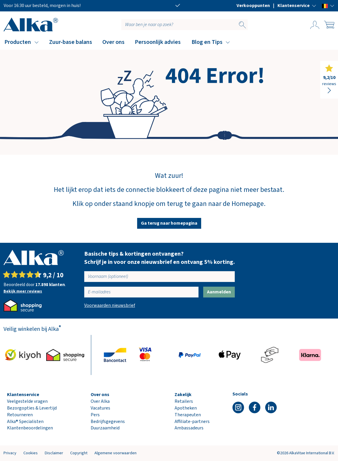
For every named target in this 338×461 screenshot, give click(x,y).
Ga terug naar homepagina (169, 223)
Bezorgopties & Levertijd (32, 408)
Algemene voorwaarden (115, 453)
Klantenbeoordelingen (30, 428)
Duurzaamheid (105, 428)
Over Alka (100, 401)
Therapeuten (188, 415)
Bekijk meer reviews (23, 291)
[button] (296, 5)
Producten (17, 42)
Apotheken (186, 408)
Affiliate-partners (192, 421)
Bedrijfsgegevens (108, 421)
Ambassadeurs (189, 428)
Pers (95, 415)
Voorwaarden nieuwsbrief (109, 305)
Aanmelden (219, 292)
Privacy (10, 453)
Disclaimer (54, 453)
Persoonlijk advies (158, 42)
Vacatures (100, 408)
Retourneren (20, 415)
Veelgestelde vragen (27, 401)
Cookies (30, 453)
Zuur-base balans (70, 42)
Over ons (113, 42)
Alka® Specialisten (25, 421)
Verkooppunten (253, 5)
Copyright (78, 453)
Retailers (184, 401)
